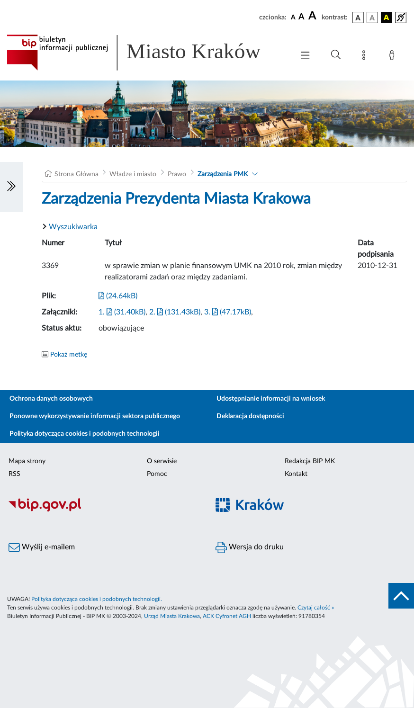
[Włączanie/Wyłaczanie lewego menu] (11, 187)
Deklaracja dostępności (250, 416)
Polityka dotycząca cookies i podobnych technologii (84, 433)
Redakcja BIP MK (310, 461)
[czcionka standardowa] (293, 17)
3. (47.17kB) (227, 312)
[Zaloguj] (393, 57)
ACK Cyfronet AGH (227, 616)
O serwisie (162, 461)
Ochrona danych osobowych (51, 398)
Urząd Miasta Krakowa (172, 616)
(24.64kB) (118, 296)
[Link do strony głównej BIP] (145, 52)
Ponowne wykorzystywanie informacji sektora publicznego (94, 416)
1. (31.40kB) (122, 312)
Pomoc (157, 474)
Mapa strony (27, 461)
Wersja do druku (250, 547)
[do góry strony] (401, 596)
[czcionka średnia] (301, 17)
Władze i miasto (132, 174)
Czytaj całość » (315, 607)
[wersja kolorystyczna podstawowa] (358, 17)
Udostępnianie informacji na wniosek (270, 398)
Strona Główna (76, 174)
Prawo (177, 174)
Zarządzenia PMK (223, 174)
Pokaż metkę (68, 354)
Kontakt (296, 474)
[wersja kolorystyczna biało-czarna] (372, 17)
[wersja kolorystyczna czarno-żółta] (386, 17)
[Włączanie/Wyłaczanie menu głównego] (305, 56)
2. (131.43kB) (174, 312)
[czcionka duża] (313, 16)
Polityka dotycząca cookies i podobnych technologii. (96, 599)
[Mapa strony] (365, 57)
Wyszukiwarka (73, 227)
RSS (14, 474)
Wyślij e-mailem (42, 547)
